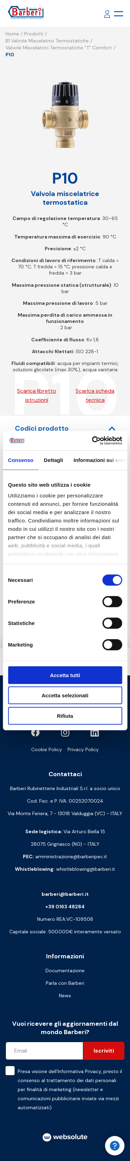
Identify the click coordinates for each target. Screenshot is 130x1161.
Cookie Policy (46, 749)
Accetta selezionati (65, 695)
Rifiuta (65, 715)
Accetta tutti (65, 675)
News (65, 995)
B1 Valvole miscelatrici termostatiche (47, 41)
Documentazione (65, 970)
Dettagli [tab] (53, 460)
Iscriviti (104, 1050)
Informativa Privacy (79, 1071)
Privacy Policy (83, 749)
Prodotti (33, 34)
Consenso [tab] (20, 460)
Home (12, 34)
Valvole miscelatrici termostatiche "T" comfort (59, 47)
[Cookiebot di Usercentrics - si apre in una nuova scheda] (92, 440)
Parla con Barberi (65, 983)
